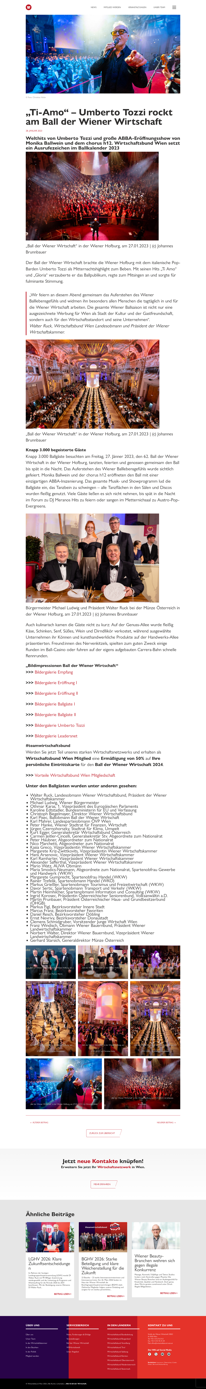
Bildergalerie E (47, 672)
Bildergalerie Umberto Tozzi (60, 725)
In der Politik (31, 1352)
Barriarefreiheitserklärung (160, 1364)
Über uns (29, 1334)
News (93, 7)
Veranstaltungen (137, 7)
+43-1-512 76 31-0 (156, 1339)
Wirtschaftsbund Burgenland (118, 1339)
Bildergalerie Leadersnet (56, 736)
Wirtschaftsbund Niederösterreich (121, 1365)
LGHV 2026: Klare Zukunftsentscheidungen (49, 1263)
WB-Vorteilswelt (73, 1347)
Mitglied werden (112, 7)
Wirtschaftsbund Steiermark (118, 1369)
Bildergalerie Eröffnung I (56, 682)
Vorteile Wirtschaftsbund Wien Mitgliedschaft (75, 775)
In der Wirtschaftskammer (36, 1343)
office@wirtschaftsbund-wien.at (162, 1343)
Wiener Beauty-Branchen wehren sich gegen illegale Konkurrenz (155, 1262)
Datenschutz (167, 1362)
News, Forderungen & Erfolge (79, 1334)
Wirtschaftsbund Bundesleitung (120, 1334)
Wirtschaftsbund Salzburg (117, 1352)
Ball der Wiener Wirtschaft (78, 1343)
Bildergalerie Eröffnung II (56, 693)
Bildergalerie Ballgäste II (55, 714)
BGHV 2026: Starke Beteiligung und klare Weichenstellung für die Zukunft (103, 1265)
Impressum (160, 1362)
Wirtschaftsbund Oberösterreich (120, 1360)
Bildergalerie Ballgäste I (55, 704)
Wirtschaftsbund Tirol (116, 1347)
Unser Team (159, 7)
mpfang (66, 672)
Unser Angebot (73, 1352)
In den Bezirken (32, 1347)
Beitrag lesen (62, 1294)
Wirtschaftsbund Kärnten (117, 1356)
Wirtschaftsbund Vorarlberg (118, 1343)
